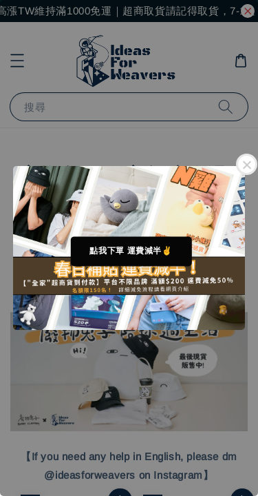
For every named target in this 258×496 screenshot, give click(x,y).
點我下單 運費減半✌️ (130, 251)
